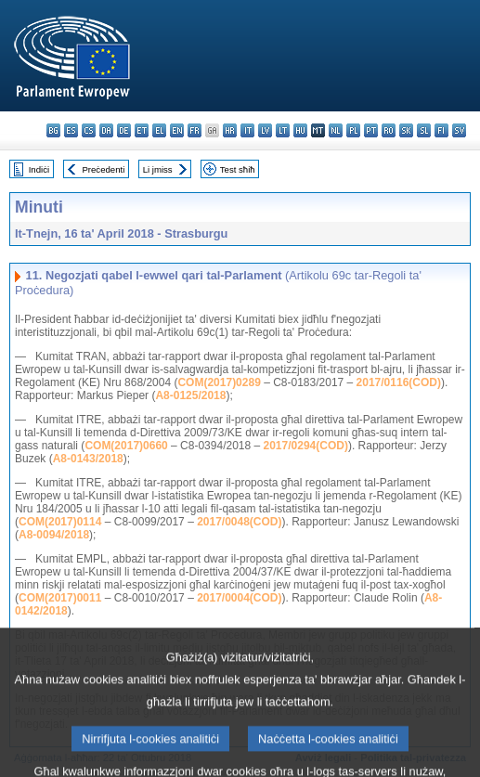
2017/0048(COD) (239, 521)
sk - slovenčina (406, 130)
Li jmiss (158, 169)
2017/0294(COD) (306, 445)
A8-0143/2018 (88, 458)
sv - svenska (459, 130)
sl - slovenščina (424, 130)
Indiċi (39, 169)
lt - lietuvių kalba (283, 130)
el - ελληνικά (159, 130)
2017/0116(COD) (399, 382)
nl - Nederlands (336, 130)
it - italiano (247, 130)
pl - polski (353, 130)
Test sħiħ (237, 169)
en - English (177, 130)
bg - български (53, 130)
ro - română (389, 130)
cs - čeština (89, 130)
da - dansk (106, 130)
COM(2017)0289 (218, 382)
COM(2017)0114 (60, 521)
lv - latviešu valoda (265, 130)
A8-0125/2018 (190, 395)
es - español (71, 130)
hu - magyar (300, 130)
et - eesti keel (142, 130)
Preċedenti (103, 169)
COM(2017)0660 (125, 445)
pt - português (371, 130)
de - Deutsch (124, 130)
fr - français (194, 130)
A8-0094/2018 (54, 534)
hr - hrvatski (230, 130)
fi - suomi (441, 130)
